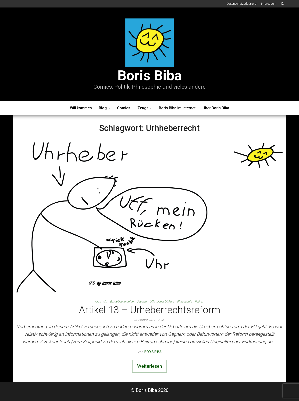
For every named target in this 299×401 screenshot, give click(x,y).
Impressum (268, 3)
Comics (123, 108)
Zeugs (144, 108)
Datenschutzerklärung (241, 3)
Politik (199, 301)
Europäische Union (122, 301)
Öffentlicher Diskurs (162, 301)
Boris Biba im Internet (177, 108)
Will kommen (81, 108)
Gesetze (141, 301)
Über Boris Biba (216, 108)
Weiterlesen (149, 366)
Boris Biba (149, 75)
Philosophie (184, 301)
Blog (104, 108)
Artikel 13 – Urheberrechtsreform (149, 310)
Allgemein (101, 301)
